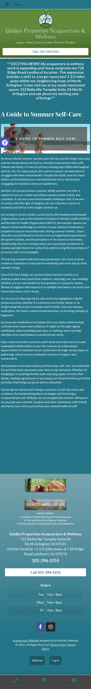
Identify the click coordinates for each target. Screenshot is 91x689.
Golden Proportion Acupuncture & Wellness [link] (45, 34)
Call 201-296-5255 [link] (46, 572)
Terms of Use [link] (57, 644)
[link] (5, 143)
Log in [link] (55, 660)
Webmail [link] (37, 660)
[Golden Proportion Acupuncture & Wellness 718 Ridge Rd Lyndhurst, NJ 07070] (45, 446)
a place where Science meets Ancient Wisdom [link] (46, 43)
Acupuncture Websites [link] (26, 640)
